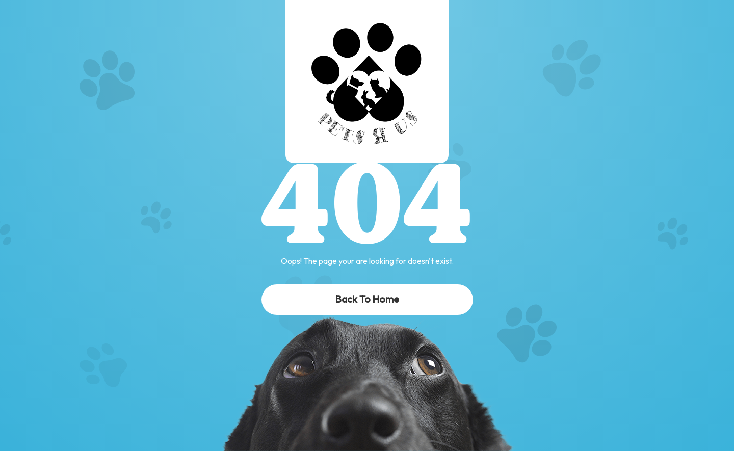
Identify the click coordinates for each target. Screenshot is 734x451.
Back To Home (367, 299)
